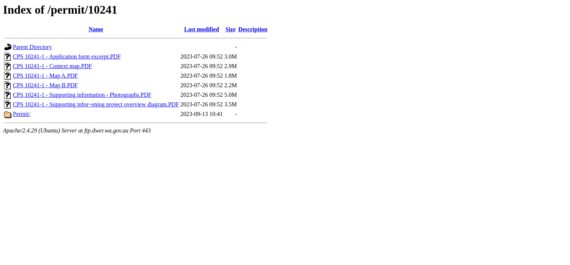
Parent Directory (32, 47)
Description (253, 29)
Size (231, 29)
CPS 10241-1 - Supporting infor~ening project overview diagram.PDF (96, 104)
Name (96, 29)
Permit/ (21, 114)
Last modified (201, 29)
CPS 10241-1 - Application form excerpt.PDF (67, 56)
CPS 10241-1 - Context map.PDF (52, 66)
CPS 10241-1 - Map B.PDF (45, 85)
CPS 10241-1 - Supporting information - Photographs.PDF (82, 95)
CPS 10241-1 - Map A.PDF (45, 76)
